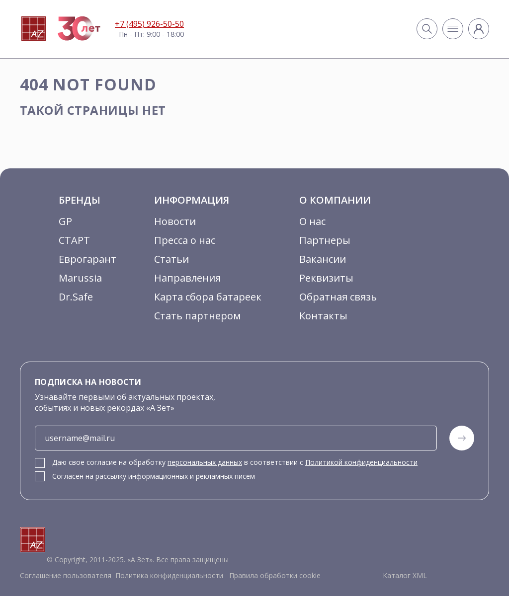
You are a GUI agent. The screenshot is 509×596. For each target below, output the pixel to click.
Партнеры (324, 240)
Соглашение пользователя (65, 575)
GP (65, 221)
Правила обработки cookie (274, 575)
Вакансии (322, 259)
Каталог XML (405, 575)
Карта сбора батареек (207, 296)
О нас (312, 221)
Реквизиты (326, 278)
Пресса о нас (184, 240)
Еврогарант (87, 259)
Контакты (323, 315)
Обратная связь (338, 296)
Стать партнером (197, 315)
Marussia (80, 278)
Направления (187, 278)
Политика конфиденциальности (169, 575)
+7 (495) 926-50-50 (149, 23)
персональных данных (205, 462)
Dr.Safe (76, 296)
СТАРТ (74, 240)
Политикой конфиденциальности (361, 462)
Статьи (171, 259)
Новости (175, 221)
